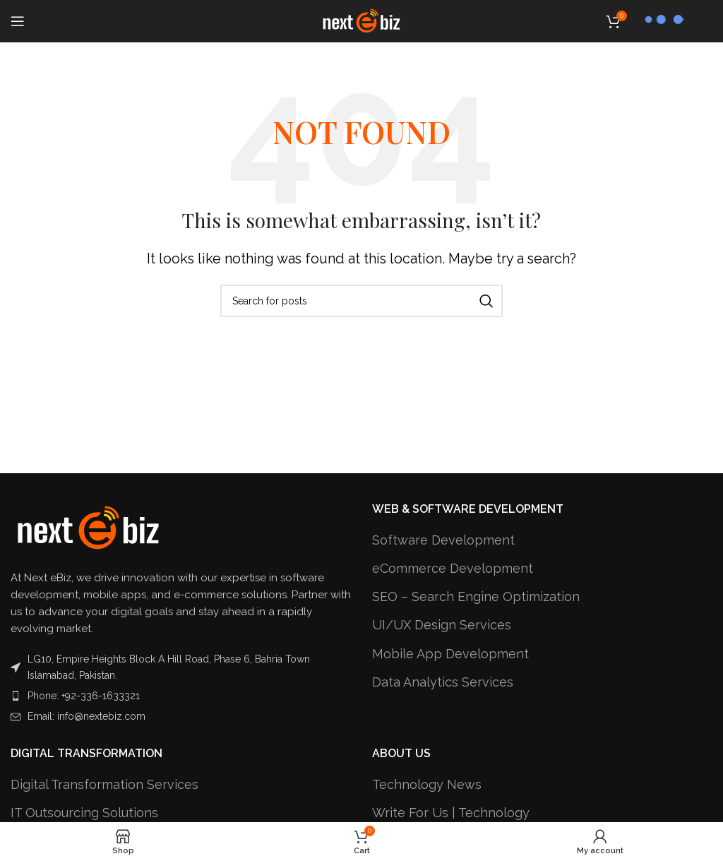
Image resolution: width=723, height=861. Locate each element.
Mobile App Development (450, 653)
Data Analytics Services (442, 682)
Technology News (427, 784)
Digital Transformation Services (104, 784)
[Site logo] (361, 20)
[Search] (361, 301)
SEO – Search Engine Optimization (476, 596)
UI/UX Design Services (441, 624)
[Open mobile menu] (18, 21)
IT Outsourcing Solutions (84, 812)
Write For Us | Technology (451, 812)
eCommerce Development (452, 568)
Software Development (443, 540)
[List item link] (181, 695)
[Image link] (88, 527)
